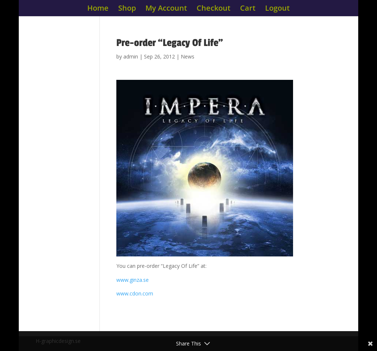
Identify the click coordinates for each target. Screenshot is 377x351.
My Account (166, 9)
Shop (127, 9)
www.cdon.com (134, 293)
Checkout (213, 9)
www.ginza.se (132, 279)
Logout (277, 9)
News (187, 56)
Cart (248, 9)
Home (98, 9)
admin (130, 56)
